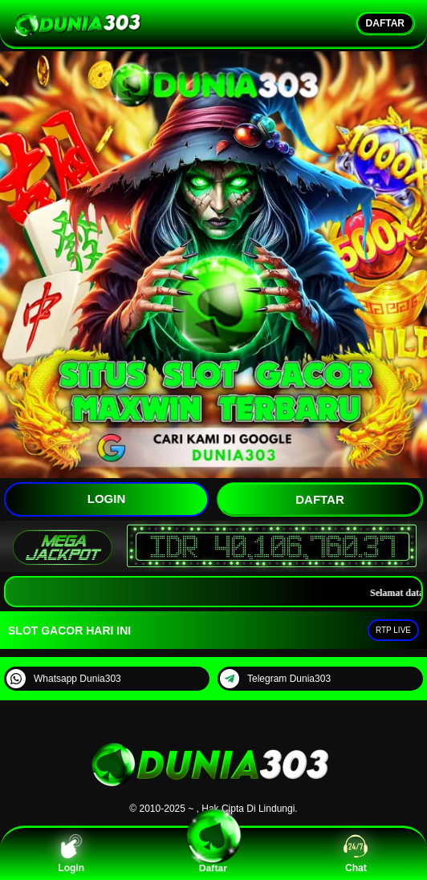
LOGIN (106, 498)
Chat (356, 854)
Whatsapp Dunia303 (63, 678)
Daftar (213, 854)
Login (71, 854)
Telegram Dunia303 (275, 678)
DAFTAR (385, 23)
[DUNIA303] (213, 789)
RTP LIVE (393, 630)
